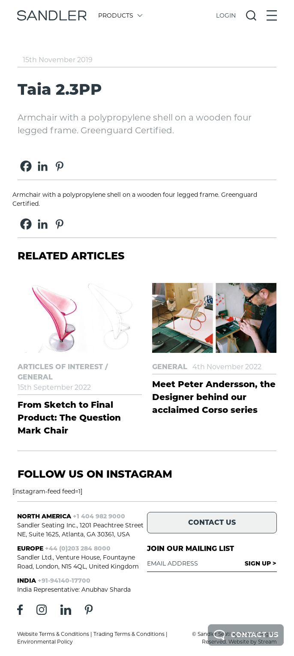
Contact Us (245, 635)
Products (119, 15)
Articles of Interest (60, 367)
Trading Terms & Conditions (129, 634)
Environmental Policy (45, 641)
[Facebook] (25, 166)
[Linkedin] (42, 166)
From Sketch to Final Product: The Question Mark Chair (69, 418)
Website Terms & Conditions (53, 634)
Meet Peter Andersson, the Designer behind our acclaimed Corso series (214, 397)
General (35, 377)
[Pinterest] (59, 166)
